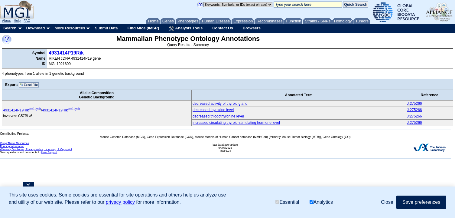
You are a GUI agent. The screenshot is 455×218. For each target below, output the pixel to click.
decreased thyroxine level (213, 110)
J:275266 (414, 103)
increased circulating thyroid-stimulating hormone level (236, 123)
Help (17, 20)
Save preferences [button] (421, 202)
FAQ (27, 20)
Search (9, 28)
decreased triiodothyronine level (218, 116)
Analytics (321, 202)
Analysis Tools (186, 28)
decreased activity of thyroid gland (220, 103)
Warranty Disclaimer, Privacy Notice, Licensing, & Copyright (36, 149)
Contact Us (222, 28)
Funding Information (12, 146)
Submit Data (106, 28)
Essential (287, 202)
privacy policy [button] (120, 202)
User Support (49, 152)
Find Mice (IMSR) (143, 28)
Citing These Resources (14, 143)
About (6, 20)
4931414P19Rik (66, 52)
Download (35, 28)
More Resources (69, 28)
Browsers (252, 28)
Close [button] (387, 202)
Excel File (29, 85)
